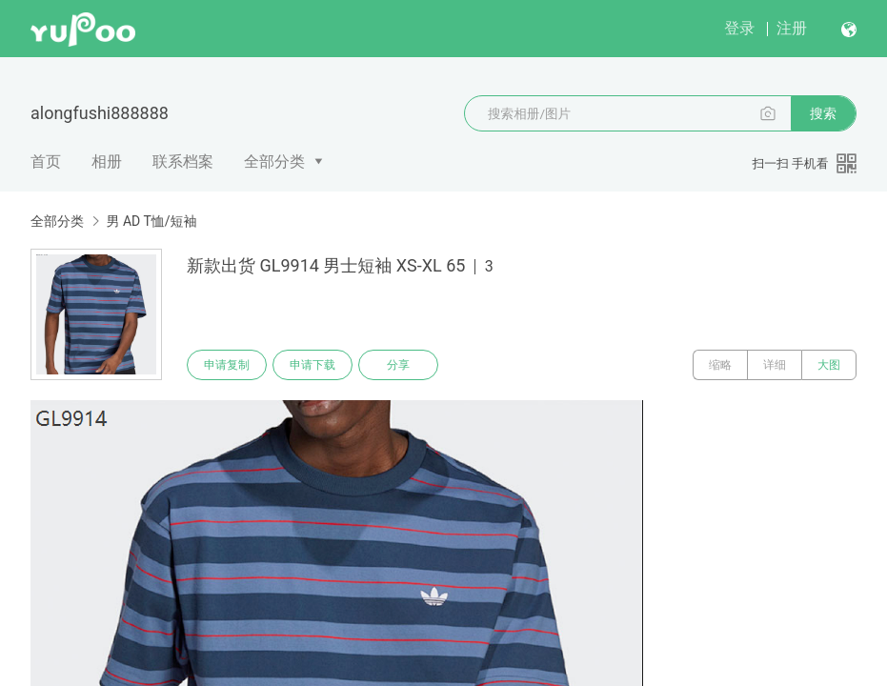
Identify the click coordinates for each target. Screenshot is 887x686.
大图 (828, 365)
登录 (739, 28)
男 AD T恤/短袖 (151, 221)
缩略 (720, 365)
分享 (398, 365)
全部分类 (274, 161)
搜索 (823, 113)
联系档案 (182, 161)
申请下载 (312, 365)
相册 (106, 161)
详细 (774, 365)
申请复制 (227, 365)
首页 (45, 161)
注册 (791, 28)
